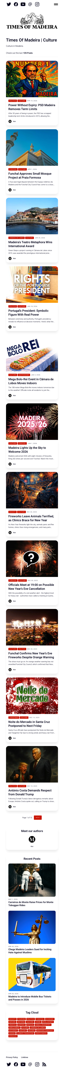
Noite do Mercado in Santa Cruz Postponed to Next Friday (29, 724)
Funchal (13, 169)
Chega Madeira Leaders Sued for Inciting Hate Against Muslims (29, 951)
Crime (38, 1022)
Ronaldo (13, 1036)
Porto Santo (41, 1033)
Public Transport (43, 1025)
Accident (13, 1030)
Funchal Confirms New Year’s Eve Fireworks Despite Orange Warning (31, 655)
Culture (21, 101)
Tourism (21, 1019)
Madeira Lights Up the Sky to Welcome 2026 (27, 450)
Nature (12, 1022)
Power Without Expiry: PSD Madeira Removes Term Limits (31, 107)
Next (38, 817)
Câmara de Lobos (16, 238)
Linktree (24, 1057)
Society (12, 512)
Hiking (12, 1033)
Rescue (30, 1025)
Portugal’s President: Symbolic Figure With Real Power (28, 313)
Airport (21, 1025)
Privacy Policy (12, 1057)
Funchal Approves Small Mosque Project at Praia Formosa (29, 176)
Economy (50, 1019)
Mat (14, 121)
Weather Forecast (45, 1030)
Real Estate (48, 1022)
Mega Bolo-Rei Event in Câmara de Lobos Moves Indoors (30, 381)
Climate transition (25, 1033)
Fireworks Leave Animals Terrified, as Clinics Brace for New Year (31, 518)
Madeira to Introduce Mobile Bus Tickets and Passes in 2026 (29, 998)
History (22, 1030)
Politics (12, 101)
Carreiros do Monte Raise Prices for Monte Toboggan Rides (30, 904)
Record (31, 1030)
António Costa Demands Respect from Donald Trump (29, 792)
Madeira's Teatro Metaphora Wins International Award (30, 244)
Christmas (13, 717)
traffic (12, 1025)
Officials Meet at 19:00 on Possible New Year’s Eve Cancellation (31, 587)
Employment (14, 1028)
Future (25, 1028)
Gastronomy (24, 375)
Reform (21, 1022)
